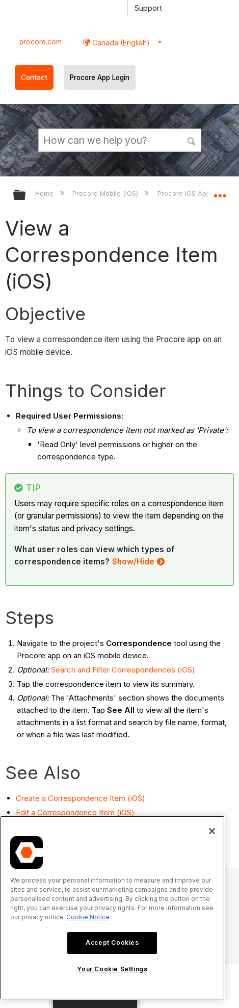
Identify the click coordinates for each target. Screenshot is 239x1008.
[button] (191, 139)
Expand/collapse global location (220, 192)
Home (45, 193)
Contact (34, 77)
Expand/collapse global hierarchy (25, 195)
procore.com (40, 42)
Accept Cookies (112, 942)
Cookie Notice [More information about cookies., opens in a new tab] (88, 917)
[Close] (212, 831)
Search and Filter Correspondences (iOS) (123, 670)
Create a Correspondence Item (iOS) (80, 798)
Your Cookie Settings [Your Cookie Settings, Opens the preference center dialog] (112, 969)
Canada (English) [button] (120, 42)
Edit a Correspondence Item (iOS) (75, 812)
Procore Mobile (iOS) (106, 193)
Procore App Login (99, 77)
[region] (112, 908)
